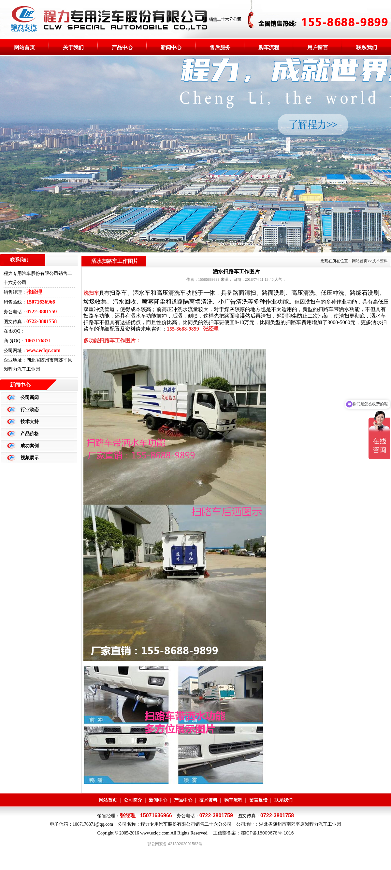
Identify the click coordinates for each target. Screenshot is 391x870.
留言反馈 (258, 800)
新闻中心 (171, 47)
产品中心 (122, 47)
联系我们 (366, 47)
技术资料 (208, 800)
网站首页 (24, 47)
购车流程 (268, 47)
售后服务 (220, 47)
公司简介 (133, 800)
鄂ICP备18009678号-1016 (267, 832)
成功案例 (30, 445)
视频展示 (30, 457)
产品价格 (30, 433)
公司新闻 (30, 397)
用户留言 (317, 47)
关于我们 (73, 47)
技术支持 (30, 421)
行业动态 (30, 409)
